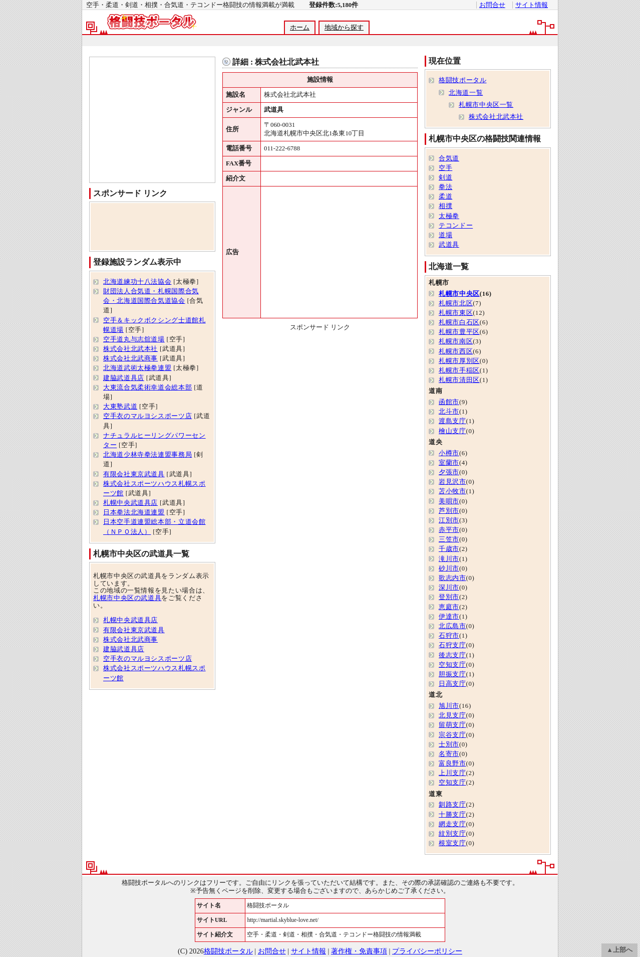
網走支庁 (452, 824)
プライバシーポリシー (427, 951)
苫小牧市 (452, 491)
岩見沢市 (452, 481)
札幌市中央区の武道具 (127, 598)
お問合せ (492, 5)
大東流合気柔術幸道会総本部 (147, 387)
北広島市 (452, 626)
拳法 (445, 186)
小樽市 (449, 453)
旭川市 (449, 705)
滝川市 (449, 558)
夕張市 (449, 472)
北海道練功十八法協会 (137, 281)
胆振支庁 (452, 674)
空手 (445, 167)
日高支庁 (452, 683)
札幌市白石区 (459, 322)
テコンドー (456, 225)
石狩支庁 (452, 645)
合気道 (449, 158)
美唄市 (449, 501)
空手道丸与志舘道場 (134, 339)
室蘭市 (449, 462)
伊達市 (449, 616)
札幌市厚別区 (459, 360)
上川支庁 (452, 773)
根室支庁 (452, 843)
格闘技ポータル (462, 80)
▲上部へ (619, 949)
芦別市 (449, 510)
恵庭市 (449, 607)
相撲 (445, 206)
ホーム (299, 27)
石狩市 (449, 635)
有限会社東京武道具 (134, 474)
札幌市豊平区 (459, 331)
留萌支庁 (452, 724)
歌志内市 (452, 578)
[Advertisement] (319, 41)
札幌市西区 (456, 351)
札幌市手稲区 (459, 370)
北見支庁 (452, 715)
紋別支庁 (452, 833)
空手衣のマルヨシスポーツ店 (147, 416)
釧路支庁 (452, 804)
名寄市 (449, 753)
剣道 (445, 177)
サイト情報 (531, 5)
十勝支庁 (452, 814)
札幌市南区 (456, 341)
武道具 (449, 244)
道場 (445, 235)
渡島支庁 (452, 421)
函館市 (449, 402)
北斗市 (449, 411)
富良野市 (452, 763)
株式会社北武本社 (130, 348)
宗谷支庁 (452, 734)
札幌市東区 (456, 312)
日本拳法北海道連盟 (134, 512)
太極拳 (449, 216)
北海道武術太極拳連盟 (137, 367)
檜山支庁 (452, 431)
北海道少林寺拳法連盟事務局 (147, 454)
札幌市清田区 (459, 380)
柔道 (445, 196)
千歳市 (449, 548)
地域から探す (344, 27)
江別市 (449, 520)
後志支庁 (452, 655)
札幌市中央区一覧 (486, 104)
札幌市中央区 (459, 293)
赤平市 (449, 529)
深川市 (449, 587)
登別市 (449, 597)
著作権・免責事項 (359, 951)
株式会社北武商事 (130, 358)
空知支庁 (452, 664)
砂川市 (449, 568)
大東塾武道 (120, 406)
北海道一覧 (466, 92)
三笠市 (449, 539)
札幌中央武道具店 (130, 502)
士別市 (449, 744)
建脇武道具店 (123, 377)
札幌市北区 (456, 303)
